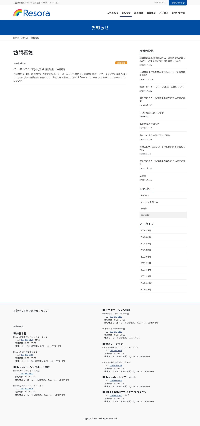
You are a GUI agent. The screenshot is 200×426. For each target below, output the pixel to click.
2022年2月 (146, 256)
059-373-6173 (27, 373)
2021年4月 (146, 269)
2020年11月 (146, 282)
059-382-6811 (27, 354)
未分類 (144, 208)
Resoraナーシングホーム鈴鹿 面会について (162, 87)
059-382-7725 (27, 388)
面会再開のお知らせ (149, 124)
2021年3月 (146, 276)
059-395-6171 (27, 339)
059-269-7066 (116, 365)
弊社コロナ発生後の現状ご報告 (155, 135)
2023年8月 (146, 250)
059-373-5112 (116, 316)
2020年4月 (146, 289)
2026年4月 (146, 230)
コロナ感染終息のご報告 (152, 113)
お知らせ (145, 195)
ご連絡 (143, 176)
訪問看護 (121, 62)
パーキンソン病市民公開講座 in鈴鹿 (39, 69)
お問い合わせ (178, 2)
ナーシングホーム (149, 201)
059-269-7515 (116, 350)
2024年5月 (146, 243)
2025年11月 (146, 236)
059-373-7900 (116, 380)
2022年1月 (146, 263)
